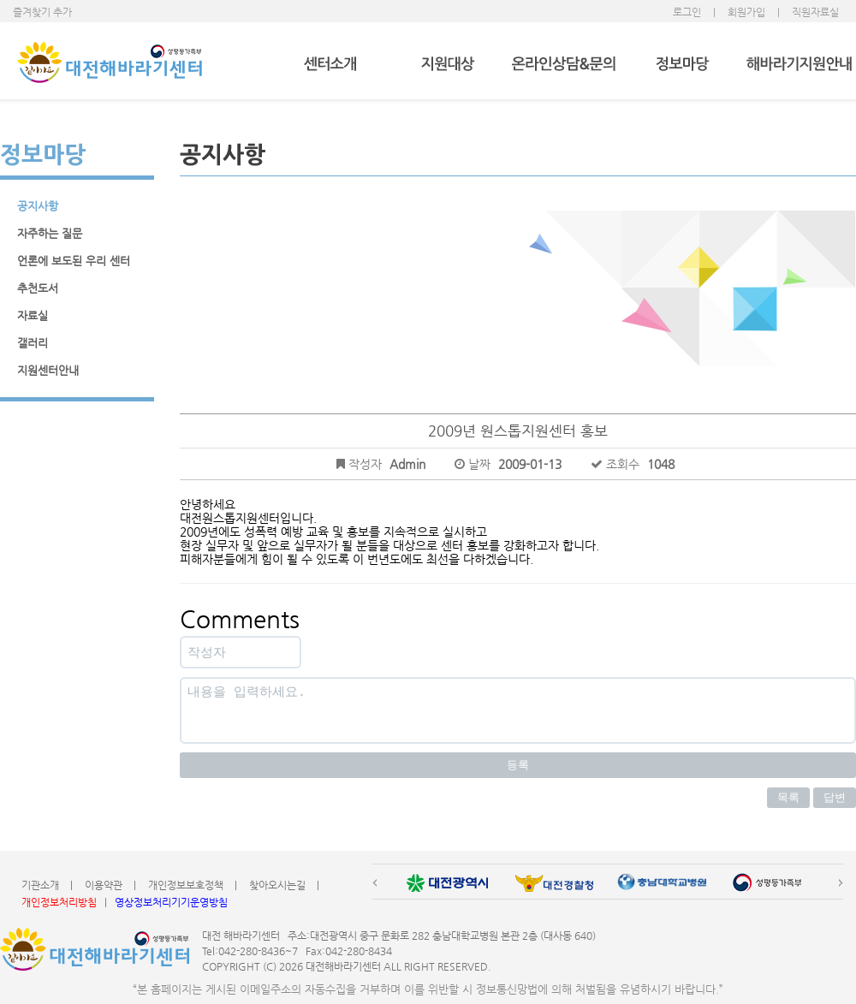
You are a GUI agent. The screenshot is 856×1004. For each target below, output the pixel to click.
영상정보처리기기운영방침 (171, 902)
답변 (834, 797)
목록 (788, 797)
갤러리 (32, 342)
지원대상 (447, 64)
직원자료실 (815, 12)
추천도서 (37, 288)
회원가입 (746, 12)
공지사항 (37, 205)
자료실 (32, 315)
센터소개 (330, 64)
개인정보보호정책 (185, 885)
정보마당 (681, 64)
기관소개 (40, 885)
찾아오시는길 (277, 885)
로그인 (687, 12)
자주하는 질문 (49, 233)
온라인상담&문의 (564, 64)
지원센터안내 (48, 370)
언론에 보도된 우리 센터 (73, 260)
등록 (518, 764)
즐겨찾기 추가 (42, 12)
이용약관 (103, 885)
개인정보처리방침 (59, 902)
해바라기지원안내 (799, 64)
